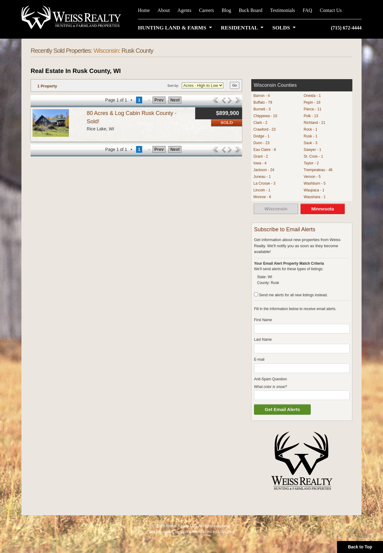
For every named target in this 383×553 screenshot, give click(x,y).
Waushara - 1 (315, 197)
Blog (226, 10)
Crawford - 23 (264, 129)
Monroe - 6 (262, 197)
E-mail (259, 359)
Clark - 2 (260, 123)
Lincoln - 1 (261, 190)
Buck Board (250, 10)
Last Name (263, 339)
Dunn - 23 (261, 143)
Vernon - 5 (312, 177)
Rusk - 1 (310, 136)
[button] (176, 28)
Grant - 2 (260, 156)
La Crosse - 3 (264, 183)
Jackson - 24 (263, 170)
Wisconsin (106, 50)
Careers (206, 10)
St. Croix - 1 (313, 156)
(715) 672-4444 (346, 27)
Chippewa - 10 (265, 116)
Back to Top (360, 546)
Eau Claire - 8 (264, 150)
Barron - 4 (261, 96)
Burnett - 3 (262, 109)
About (163, 10)
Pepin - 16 (312, 102)
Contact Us (331, 10)
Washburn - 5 (315, 183)
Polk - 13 (311, 116)
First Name (263, 320)
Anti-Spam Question (270, 379)
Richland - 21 (314, 123)
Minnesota (322, 208)
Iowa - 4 (260, 163)
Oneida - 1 (312, 96)
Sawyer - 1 (312, 150)
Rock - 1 (310, 129)
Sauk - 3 (310, 143)
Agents (184, 10)
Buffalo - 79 (262, 102)
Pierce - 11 (312, 109)
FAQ (307, 10)
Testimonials (282, 10)
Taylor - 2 (311, 163)
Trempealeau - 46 (318, 170)
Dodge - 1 (261, 136)
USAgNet (226, 531)
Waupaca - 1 (314, 190)
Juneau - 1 (262, 177)
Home (144, 10)
